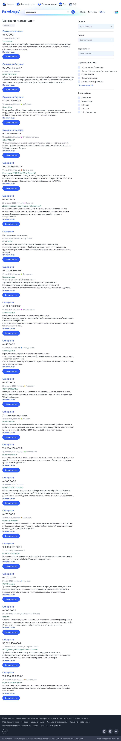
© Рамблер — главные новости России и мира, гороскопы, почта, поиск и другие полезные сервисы (45, 718)
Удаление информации (80, 722)
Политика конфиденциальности (16, 725)
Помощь (24, 722)
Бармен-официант (12, 31)
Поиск (83, 12)
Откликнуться (11, 57)
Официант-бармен (12, 64)
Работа (102, 12)
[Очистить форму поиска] (68, 12)
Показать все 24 (85, 85)
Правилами (79, 739)
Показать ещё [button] (8, 52)
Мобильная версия (10, 722)
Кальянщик (9, 25)
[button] (38, 48)
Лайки (35, 725)
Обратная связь (37, 722)
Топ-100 (43, 725)
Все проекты (55, 725)
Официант (8, 163)
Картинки (92, 12)
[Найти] (73, 12)
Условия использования (57, 722)
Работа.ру (115, 739)
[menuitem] (8, 4)
